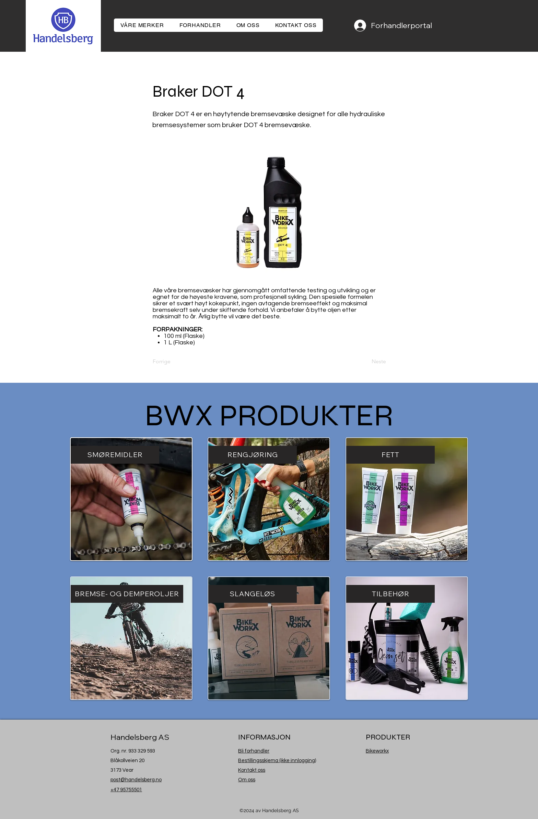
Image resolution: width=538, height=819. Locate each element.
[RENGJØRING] (252, 455)
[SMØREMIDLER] (115, 455)
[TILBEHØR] (390, 594)
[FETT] (390, 455)
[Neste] (369, 361)
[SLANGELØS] (252, 594)
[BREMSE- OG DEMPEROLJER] (127, 594)
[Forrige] (175, 361)
